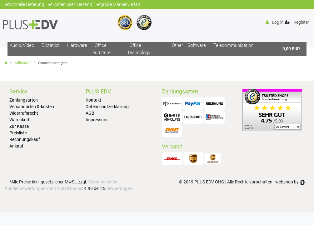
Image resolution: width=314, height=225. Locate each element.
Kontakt (93, 100)
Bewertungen (119, 188)
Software (196, 45)
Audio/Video (22, 45)
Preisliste (18, 132)
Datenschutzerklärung (107, 106)
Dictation (51, 45)
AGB (90, 113)
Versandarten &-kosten (31, 106)
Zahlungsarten (23, 100)
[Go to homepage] (5, 63)
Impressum (96, 119)
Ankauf (16, 145)
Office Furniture (101, 48)
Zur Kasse (19, 126)
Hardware (77, 45)
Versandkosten (102, 181)
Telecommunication (233, 45)
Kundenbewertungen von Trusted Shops (43, 188)
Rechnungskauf (24, 139)
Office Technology (138, 48)
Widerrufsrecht (23, 113)
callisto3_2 (22, 63)
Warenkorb (20, 119)
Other (177, 45)
